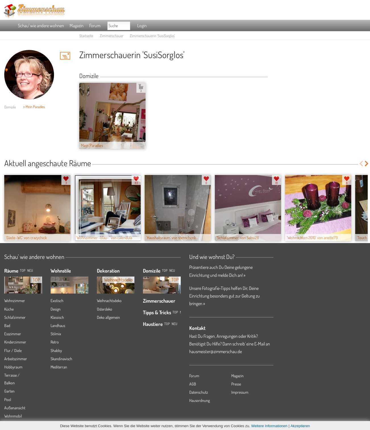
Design (56, 309)
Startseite (86, 35)
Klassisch (57, 317)
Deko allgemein (108, 317)
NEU (30, 270)
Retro (55, 342)
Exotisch (57, 300)
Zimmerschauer (111, 35)
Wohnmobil (13, 416)
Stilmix (56, 333)
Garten (9, 391)
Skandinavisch (61, 358)
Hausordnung (199, 400)
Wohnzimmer (14, 300)
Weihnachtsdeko (109, 300)
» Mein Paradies (34, 106)
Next (367, 163)
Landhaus (58, 325)
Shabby (56, 350)
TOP (22, 270)
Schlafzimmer (15, 317)
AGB (192, 383)
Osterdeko (104, 309)
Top (164, 270)
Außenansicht (14, 407)
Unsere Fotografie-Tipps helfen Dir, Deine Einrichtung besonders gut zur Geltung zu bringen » (224, 295)
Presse (236, 383)
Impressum (239, 392)
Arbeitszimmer (15, 358)
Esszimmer (12, 333)
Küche (9, 309)
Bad (7, 325)
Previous (361, 163)
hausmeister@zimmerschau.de (215, 351)
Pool (7, 399)
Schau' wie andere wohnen (41, 25)
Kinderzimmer (15, 342)
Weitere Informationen (269, 426)
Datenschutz (198, 392)
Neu (172, 270)
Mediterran (59, 366)
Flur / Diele (13, 350)
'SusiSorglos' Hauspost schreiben (65, 55)
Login (142, 25)
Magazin (77, 25)
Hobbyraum (13, 366)
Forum (94, 25)
